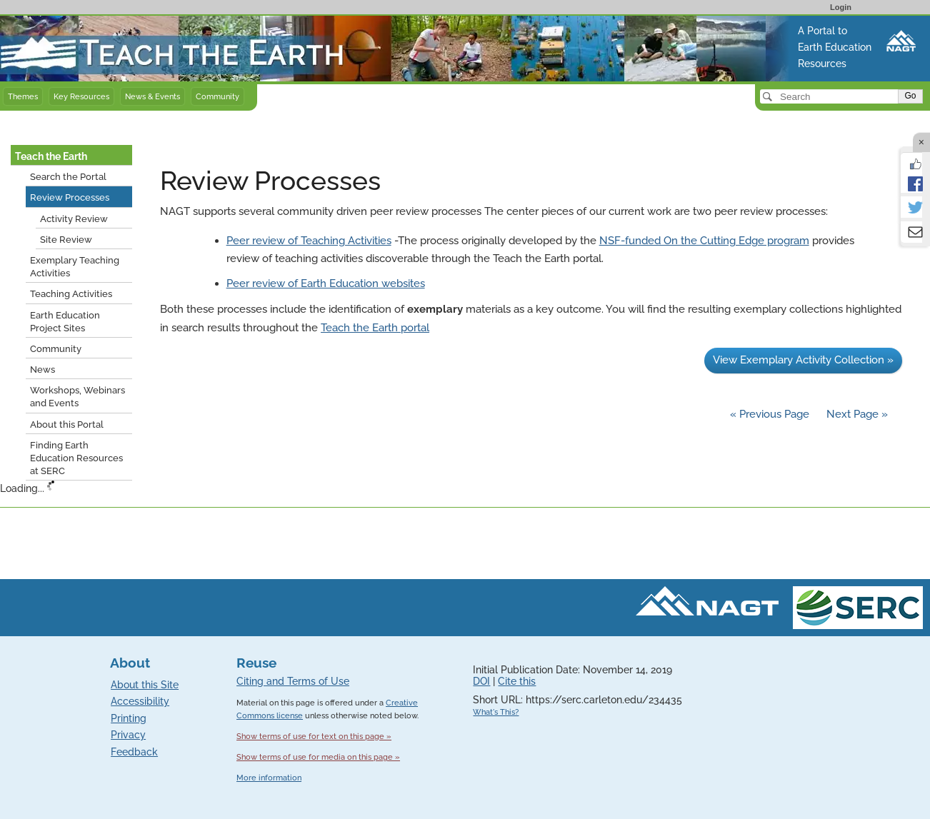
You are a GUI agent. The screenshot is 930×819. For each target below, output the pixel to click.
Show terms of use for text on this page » (313, 736)
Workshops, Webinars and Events (77, 396)
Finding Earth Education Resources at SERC (76, 458)
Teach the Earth (51, 156)
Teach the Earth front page (66, 23)
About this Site (145, 684)
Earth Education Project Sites (65, 321)
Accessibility (140, 701)
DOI (481, 681)
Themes (23, 96)
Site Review (66, 239)
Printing (128, 718)
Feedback (134, 752)
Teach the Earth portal (375, 327)
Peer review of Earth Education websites (325, 283)
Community (217, 96)
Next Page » (856, 414)
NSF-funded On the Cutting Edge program (704, 240)
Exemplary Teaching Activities (74, 266)
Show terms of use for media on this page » (318, 757)
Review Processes (69, 197)
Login (840, 7)
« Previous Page (769, 414)
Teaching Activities (71, 293)
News (42, 369)
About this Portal (67, 424)
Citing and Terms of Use (292, 681)
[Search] (830, 96)
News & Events (152, 96)
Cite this (517, 681)
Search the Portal (68, 176)
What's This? (496, 712)
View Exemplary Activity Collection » (803, 359)
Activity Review (74, 218)
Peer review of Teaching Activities (308, 240)
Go (910, 96)
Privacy (128, 734)
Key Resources (81, 96)
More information (268, 778)
